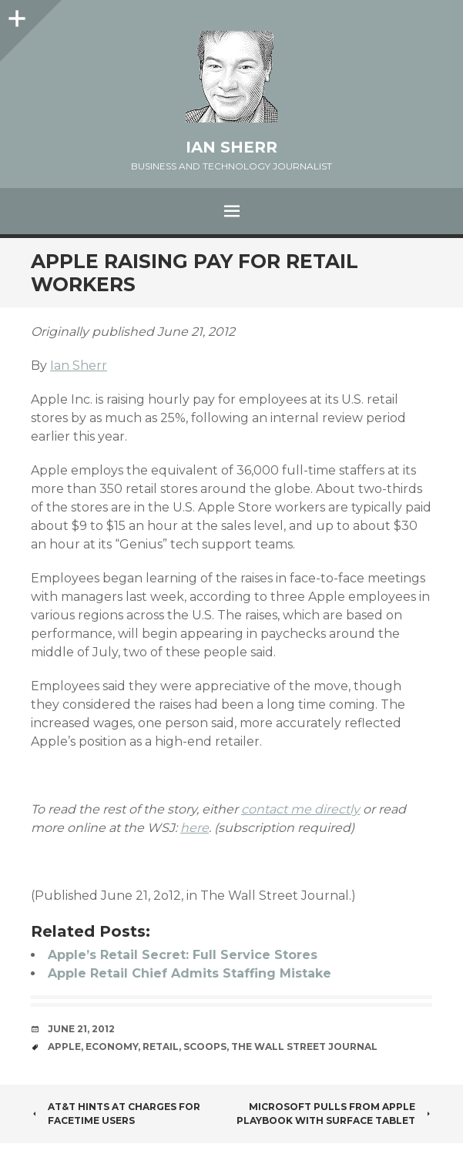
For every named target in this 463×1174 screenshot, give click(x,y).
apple (64, 1046)
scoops (204, 1046)
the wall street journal (304, 1046)
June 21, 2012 (81, 1029)
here (194, 827)
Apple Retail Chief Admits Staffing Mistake (189, 973)
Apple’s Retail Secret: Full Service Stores (182, 955)
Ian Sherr (231, 147)
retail (161, 1046)
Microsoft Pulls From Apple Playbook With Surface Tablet (334, 1113)
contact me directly (300, 809)
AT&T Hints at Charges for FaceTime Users (115, 1113)
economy (112, 1046)
